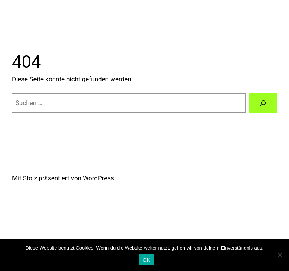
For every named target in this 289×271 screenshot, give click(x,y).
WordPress (98, 178)
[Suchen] (263, 103)
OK (146, 260)
